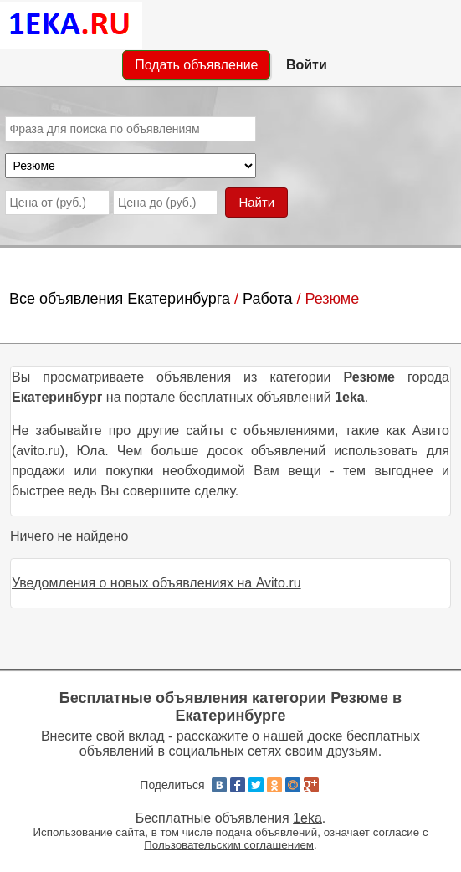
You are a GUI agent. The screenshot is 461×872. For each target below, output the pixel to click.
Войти (306, 65)
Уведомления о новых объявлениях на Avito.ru (156, 583)
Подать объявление (196, 65)
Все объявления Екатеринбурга (119, 298)
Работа (267, 298)
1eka (307, 818)
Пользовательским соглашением (229, 845)
